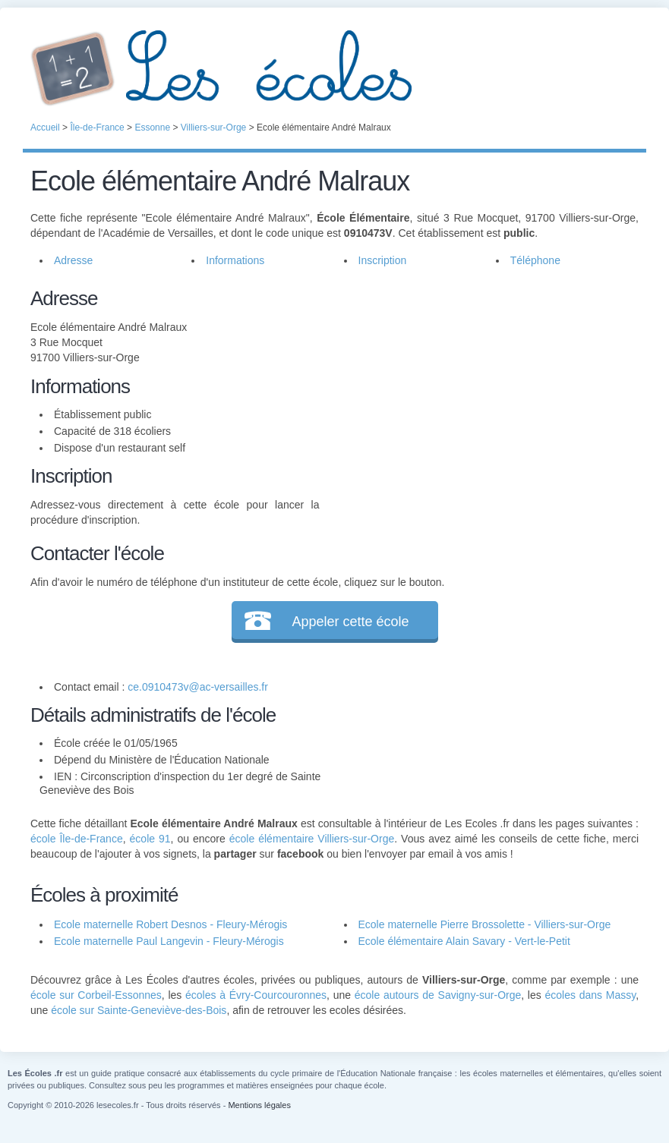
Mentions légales (259, 1105)
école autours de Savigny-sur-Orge (438, 995)
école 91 (150, 839)
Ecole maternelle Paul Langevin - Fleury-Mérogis (169, 941)
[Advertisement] (479, 390)
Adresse (73, 260)
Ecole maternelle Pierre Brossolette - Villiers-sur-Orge (484, 924)
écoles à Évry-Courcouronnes (256, 995)
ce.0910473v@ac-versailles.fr (198, 687)
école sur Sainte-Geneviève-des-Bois (138, 1010)
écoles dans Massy (590, 995)
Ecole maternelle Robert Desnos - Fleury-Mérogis (170, 924)
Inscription (382, 260)
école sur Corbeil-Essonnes (96, 995)
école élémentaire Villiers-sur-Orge (311, 839)
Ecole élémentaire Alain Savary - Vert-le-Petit (464, 941)
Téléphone (535, 260)
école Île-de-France (76, 839)
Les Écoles (334, 68)
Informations (235, 260)
